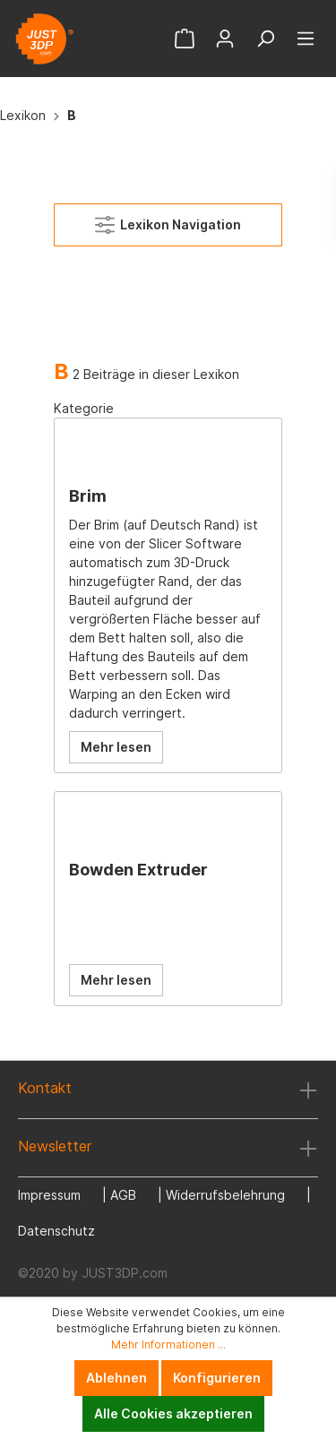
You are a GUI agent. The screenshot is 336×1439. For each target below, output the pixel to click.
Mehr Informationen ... (168, 1344)
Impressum (49, 1194)
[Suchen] (265, 38)
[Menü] (305, 38)
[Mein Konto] (224, 38)
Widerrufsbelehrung (225, 1194)
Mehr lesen (116, 746)
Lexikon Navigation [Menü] (168, 221)
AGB (123, 1194)
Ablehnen (116, 1377)
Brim (88, 496)
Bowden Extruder (138, 869)
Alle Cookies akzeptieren (173, 1413)
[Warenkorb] (184, 38)
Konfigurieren (217, 1377)
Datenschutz (56, 1230)
